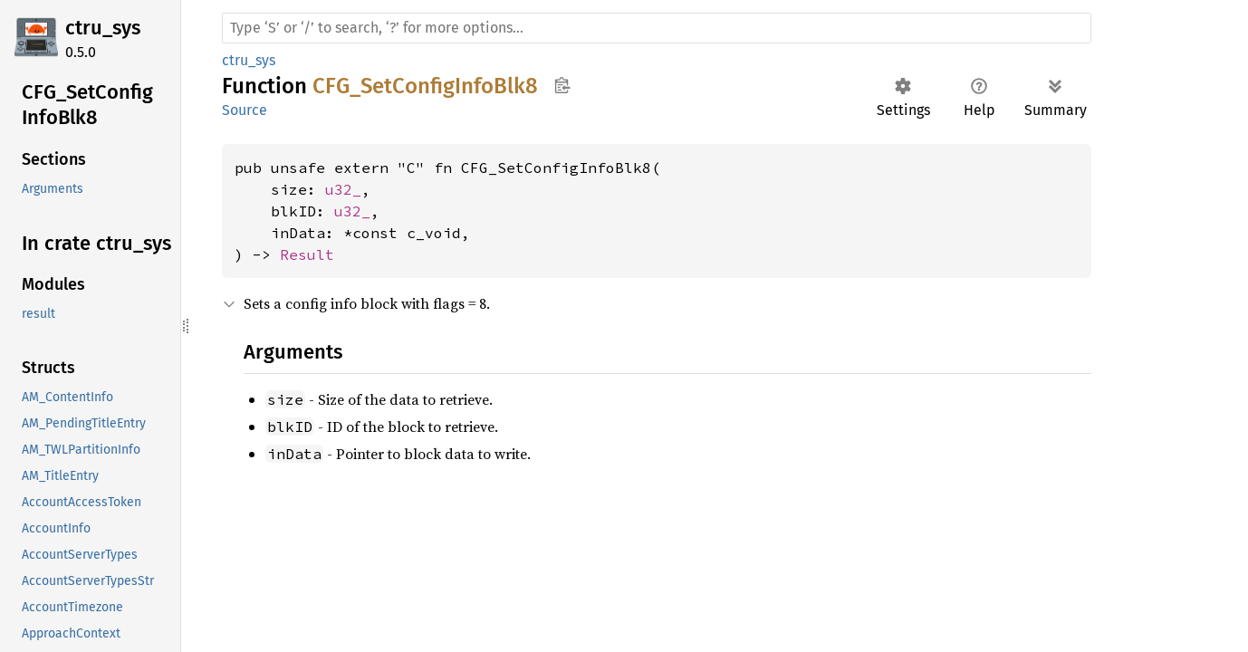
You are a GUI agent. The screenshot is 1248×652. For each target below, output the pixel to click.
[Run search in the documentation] (656, 28)
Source (244, 110)
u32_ (343, 189)
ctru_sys (102, 27)
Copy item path (562, 85)
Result (307, 254)
